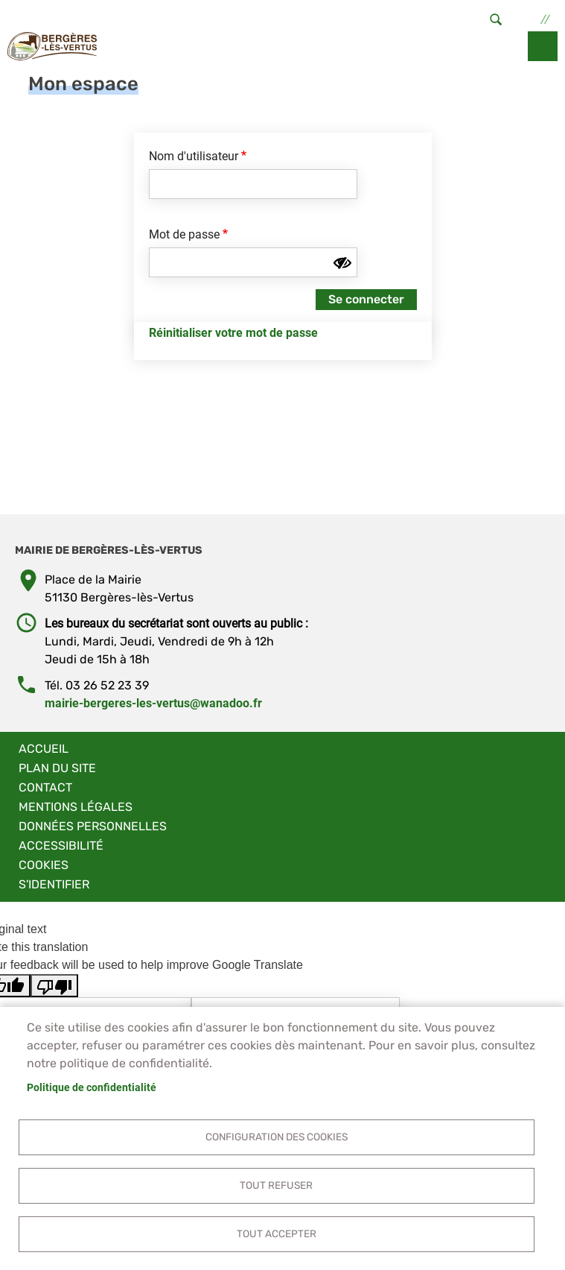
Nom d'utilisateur (193, 156)
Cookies (43, 865)
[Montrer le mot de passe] (342, 263)
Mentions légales (76, 807)
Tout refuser (276, 1185)
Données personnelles (93, 826)
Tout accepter (276, 1233)
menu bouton (543, 46)
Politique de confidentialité (91, 1087)
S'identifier (54, 884)
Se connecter (366, 299)
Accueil (43, 749)
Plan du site (57, 768)
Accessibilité (61, 845)
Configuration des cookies (276, 1137)
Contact (45, 787)
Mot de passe (184, 234)
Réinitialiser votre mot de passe (233, 333)
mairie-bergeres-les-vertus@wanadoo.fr (153, 703)
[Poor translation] (54, 985)
